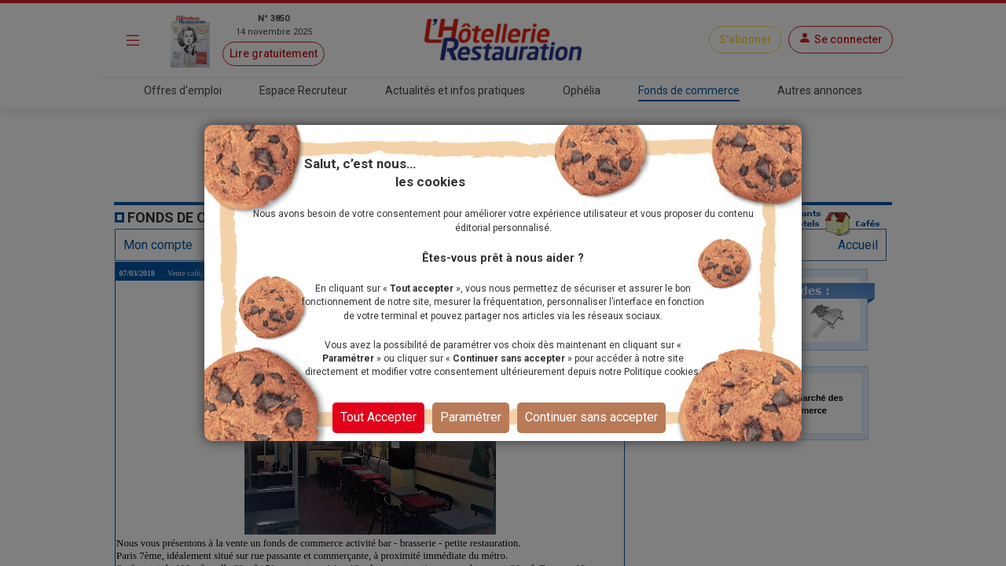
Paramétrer (470, 417)
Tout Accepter (378, 417)
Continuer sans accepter (591, 417)
